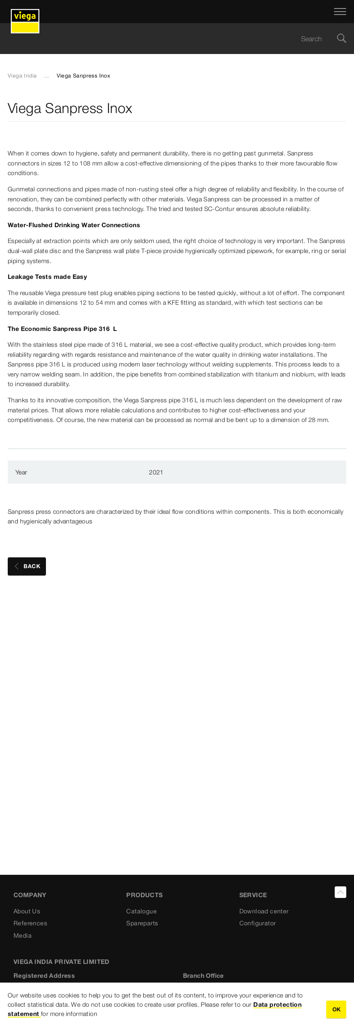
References (30, 923)
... (46, 75)
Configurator (257, 923)
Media (23, 935)
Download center (264, 911)
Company (30, 895)
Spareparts (142, 923)
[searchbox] (170, 38)
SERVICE (253, 895)
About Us (27, 911)
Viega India (22, 75)
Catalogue (141, 911)
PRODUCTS (144, 895)
